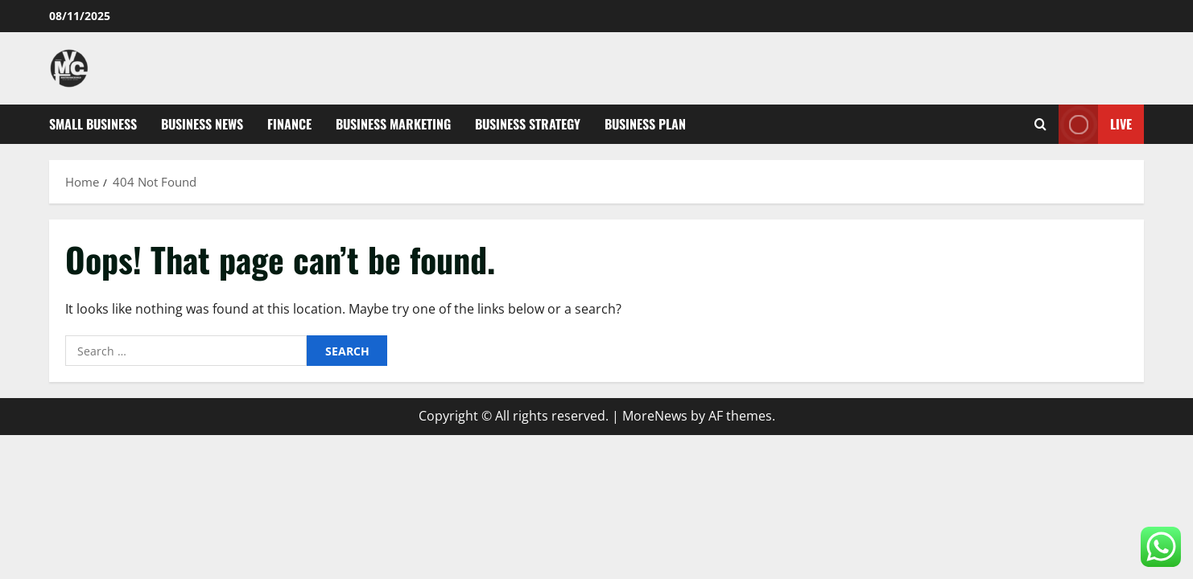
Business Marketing (393, 123)
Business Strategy (527, 123)
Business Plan (645, 123)
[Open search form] (1040, 124)
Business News (202, 123)
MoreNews (654, 416)
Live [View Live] (1095, 124)
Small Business (93, 123)
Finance (289, 123)
